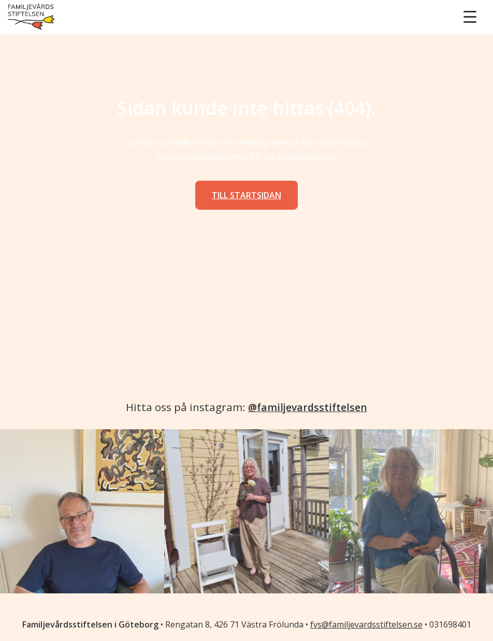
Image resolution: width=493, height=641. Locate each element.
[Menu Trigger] (470, 17)
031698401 (450, 624)
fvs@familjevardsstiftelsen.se (366, 624)
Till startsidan (246, 195)
